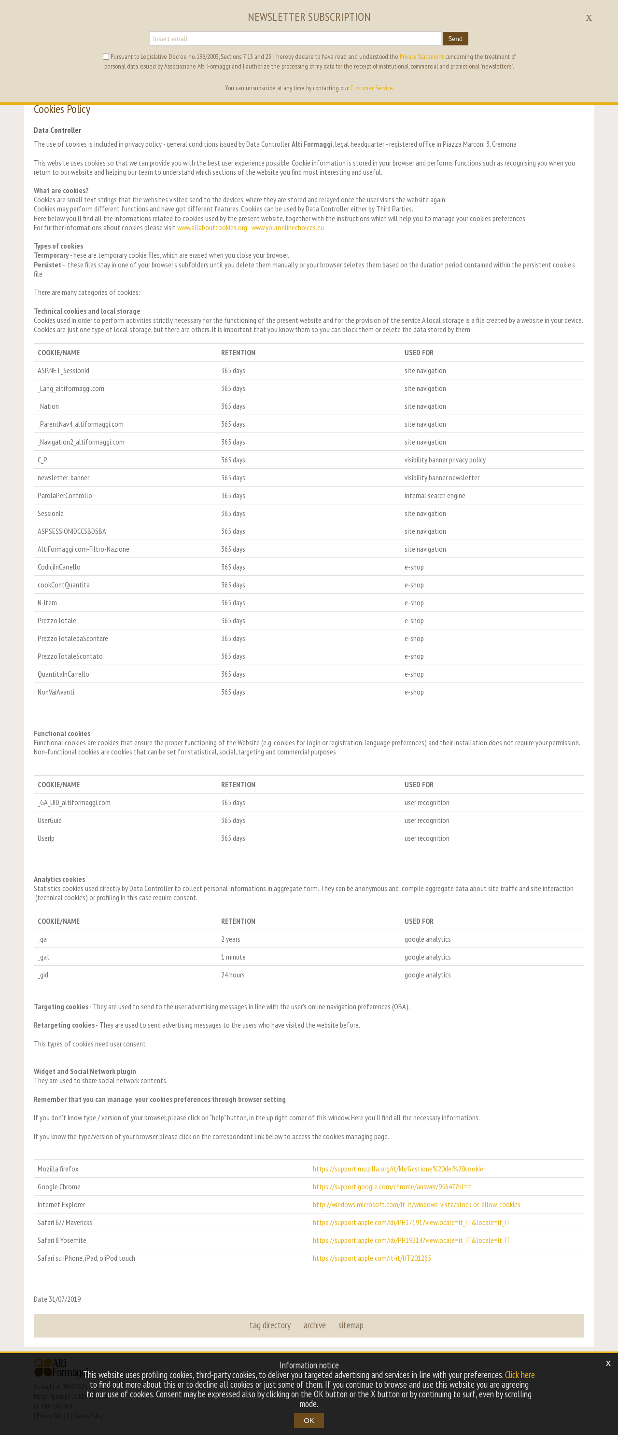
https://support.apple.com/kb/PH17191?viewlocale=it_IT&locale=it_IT (411, 1222)
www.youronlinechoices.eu (288, 227)
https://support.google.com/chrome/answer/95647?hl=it (392, 1186)
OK (309, 1420)
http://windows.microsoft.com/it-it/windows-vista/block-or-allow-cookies (416, 1204)
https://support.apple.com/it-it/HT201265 (372, 1258)
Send (456, 38)
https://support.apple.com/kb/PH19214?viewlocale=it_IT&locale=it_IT (411, 1240)
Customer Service (371, 88)
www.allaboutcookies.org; (213, 227)
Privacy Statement (422, 56)
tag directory (270, 1325)
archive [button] (315, 1325)
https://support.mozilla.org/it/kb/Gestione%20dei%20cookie (398, 1168)
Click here (520, 1374)
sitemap (351, 1325)
